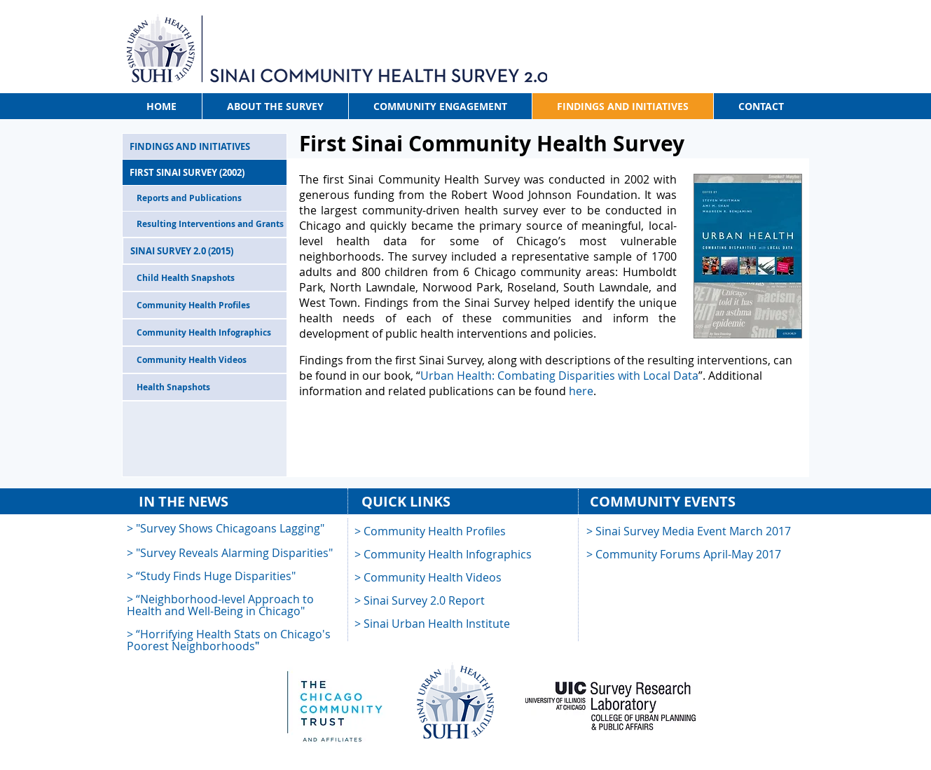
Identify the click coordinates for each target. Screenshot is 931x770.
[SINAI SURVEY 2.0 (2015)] (205, 251)
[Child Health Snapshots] (204, 277)
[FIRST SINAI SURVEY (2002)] (204, 172)
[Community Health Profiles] (204, 305)
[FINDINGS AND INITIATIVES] (204, 146)
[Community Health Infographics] (204, 332)
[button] (419, 601)
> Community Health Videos (428, 577)
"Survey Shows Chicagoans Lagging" (230, 528)
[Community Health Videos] (204, 359)
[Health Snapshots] (204, 387)
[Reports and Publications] (204, 198)
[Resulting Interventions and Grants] (204, 224)
